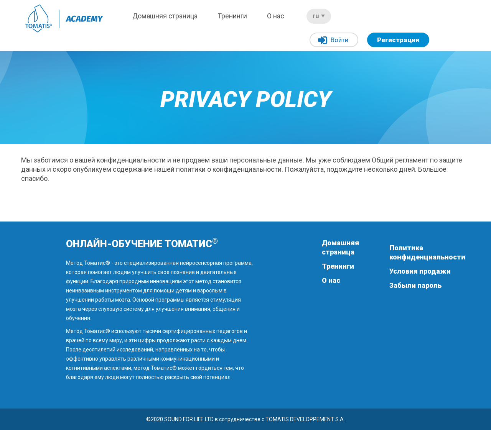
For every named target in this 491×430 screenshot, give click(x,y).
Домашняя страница (165, 16)
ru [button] (319, 16)
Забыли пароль (415, 285)
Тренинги (232, 16)
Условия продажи (420, 271)
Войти (333, 40)
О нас (275, 16)
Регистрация (398, 40)
